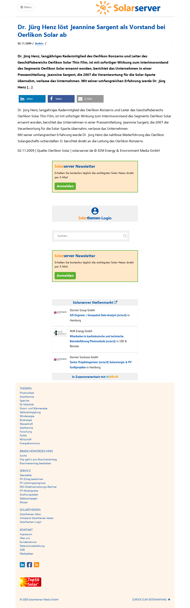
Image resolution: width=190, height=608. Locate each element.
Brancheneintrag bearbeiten (35, 463)
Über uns (25, 538)
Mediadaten (26, 553)
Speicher (24, 400)
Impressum (26, 534)
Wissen (24, 502)
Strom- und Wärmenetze (33, 408)
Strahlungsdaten (29, 494)
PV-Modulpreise (29, 490)
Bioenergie (26, 420)
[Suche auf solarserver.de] (125, 236)
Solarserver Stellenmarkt (95, 302)
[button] (32, 99)
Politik (23, 435)
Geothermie (26, 428)
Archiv (39, 43)
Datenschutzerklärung (32, 546)
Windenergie (27, 416)
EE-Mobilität (27, 404)
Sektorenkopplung (30, 412)
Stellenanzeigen (28, 498)
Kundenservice (28, 542)
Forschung (26, 431)
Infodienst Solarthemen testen (37, 518)
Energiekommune (30, 443)
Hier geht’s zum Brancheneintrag (38, 459)
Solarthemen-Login (30, 522)
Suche (23, 455)
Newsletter (26, 475)
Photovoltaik (27, 393)
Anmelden (65, 186)
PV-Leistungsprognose (32, 483)
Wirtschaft (25, 439)
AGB (22, 550)
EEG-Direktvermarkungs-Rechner (38, 487)
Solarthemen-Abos (30, 514)
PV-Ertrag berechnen (31, 479)
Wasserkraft (26, 424)
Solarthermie (27, 397)
